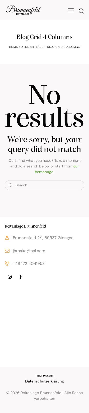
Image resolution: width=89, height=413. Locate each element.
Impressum (44, 375)
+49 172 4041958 (29, 263)
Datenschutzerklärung (44, 381)
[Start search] (81, 11)
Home (13, 46)
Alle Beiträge (32, 46)
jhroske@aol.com (29, 250)
